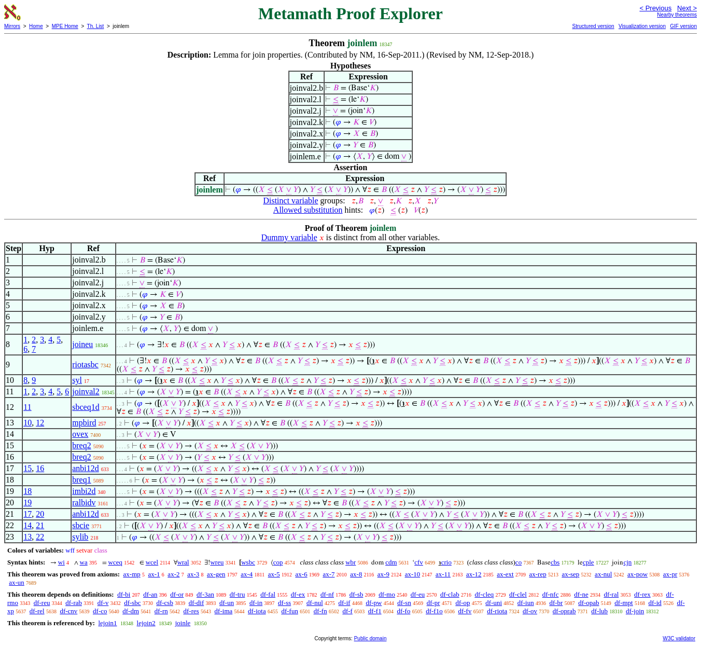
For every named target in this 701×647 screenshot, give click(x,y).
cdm (391, 562)
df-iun (525, 603)
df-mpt (623, 603)
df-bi (123, 594)
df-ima (224, 611)
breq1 (81, 479)
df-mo (386, 594)
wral (183, 562)
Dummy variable (289, 237)
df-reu (42, 603)
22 (40, 536)
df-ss (284, 603)
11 (27, 407)
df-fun (289, 611)
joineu (82, 344)
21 (40, 525)
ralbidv (83, 502)
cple (588, 562)
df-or (177, 594)
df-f (347, 611)
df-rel (37, 611)
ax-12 (474, 574)
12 (40, 422)
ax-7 (328, 574)
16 (40, 468)
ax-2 (173, 574)
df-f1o (434, 611)
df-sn (404, 603)
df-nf (327, 594)
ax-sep (570, 574)
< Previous (655, 8)
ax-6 (301, 574)
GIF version (683, 26)
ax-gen (216, 574)
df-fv (464, 611)
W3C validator (679, 638)
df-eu (418, 594)
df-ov (530, 611)
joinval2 (85, 391)
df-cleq (484, 594)
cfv (418, 562)
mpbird (84, 422)
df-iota (257, 611)
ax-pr (670, 574)
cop (278, 562)
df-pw (374, 603)
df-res (191, 611)
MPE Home (65, 26)
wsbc (248, 562)
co (518, 562)
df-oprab (564, 611)
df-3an (205, 594)
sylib (80, 536)
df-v (103, 603)
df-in (255, 603)
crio (446, 562)
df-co (100, 611)
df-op (462, 603)
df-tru (237, 594)
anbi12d (85, 468)
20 (40, 514)
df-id (654, 603)
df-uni (493, 603)
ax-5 (274, 574)
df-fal (267, 594)
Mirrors (12, 26)
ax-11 (443, 574)
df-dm (130, 611)
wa (84, 562)
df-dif (196, 603)
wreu (216, 562)
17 (27, 514)
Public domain (370, 638)
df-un (226, 603)
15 (27, 468)
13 (27, 536)
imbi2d (83, 491)
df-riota (497, 611)
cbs (555, 562)
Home (36, 26)
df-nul (314, 603)
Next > (687, 8)
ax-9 (383, 574)
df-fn (320, 611)
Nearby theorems (677, 15)
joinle (183, 623)
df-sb (356, 594)
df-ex (298, 594)
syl (77, 380)
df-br (556, 603)
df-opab (588, 603)
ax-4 (247, 574)
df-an (150, 594)
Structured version (593, 26)
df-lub (599, 611)
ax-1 (154, 574)
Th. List (95, 26)
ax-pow (637, 574)
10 (27, 422)
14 (27, 525)
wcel (152, 562)
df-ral (611, 594)
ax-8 (356, 574)
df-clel (518, 594)
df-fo (403, 611)
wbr (350, 562)
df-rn (161, 611)
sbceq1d (85, 407)
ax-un (16, 582)
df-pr (433, 603)
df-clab (449, 594)
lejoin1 (107, 623)
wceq (115, 562)
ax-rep (537, 574)
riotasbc (85, 364)
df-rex (642, 594)
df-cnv (68, 611)
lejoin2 (146, 623)
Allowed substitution (308, 209)
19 (27, 502)
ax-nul (603, 574)
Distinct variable (290, 200)
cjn (627, 562)
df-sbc (132, 603)
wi (61, 562)
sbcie (80, 525)
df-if (344, 603)
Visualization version (642, 26)
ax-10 (412, 574)
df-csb (164, 603)
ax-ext (505, 574)
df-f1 (375, 611)
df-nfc (550, 594)
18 (27, 491)
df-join (635, 611)
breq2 (81, 445)
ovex (80, 434)
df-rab (73, 603)
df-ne (581, 594)
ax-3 (193, 574)
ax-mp (132, 574)
